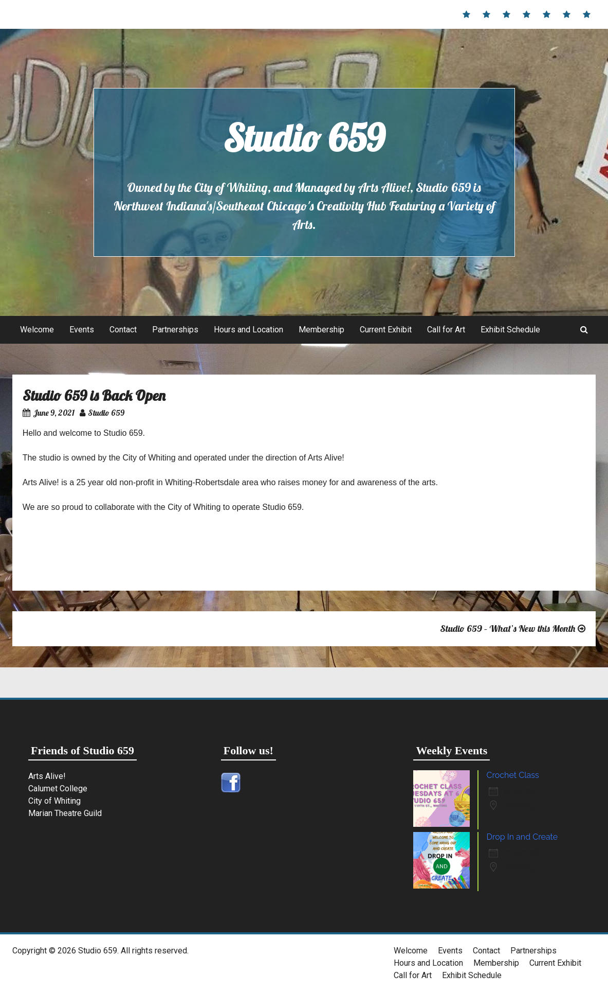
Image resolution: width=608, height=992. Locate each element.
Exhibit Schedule (510, 329)
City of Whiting (54, 801)
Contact (123, 329)
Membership (321, 329)
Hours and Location (248, 329)
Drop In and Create (522, 837)
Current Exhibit (386, 329)
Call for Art (446, 329)
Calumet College (57, 788)
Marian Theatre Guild (65, 813)
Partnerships (175, 329)
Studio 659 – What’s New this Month (507, 628)
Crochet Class (512, 775)
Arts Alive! (47, 776)
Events (81, 329)
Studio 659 (304, 138)
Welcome (37, 329)
